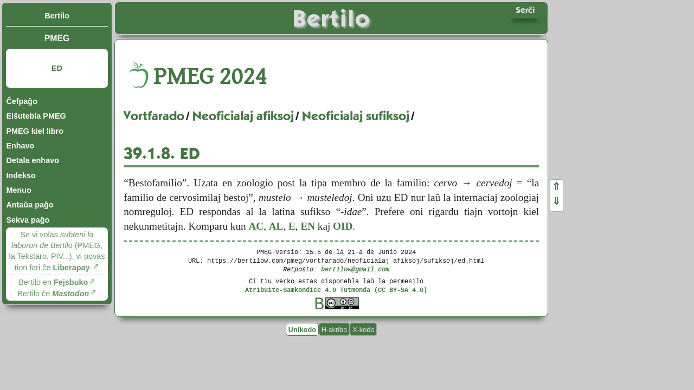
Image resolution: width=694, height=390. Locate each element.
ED (57, 68)
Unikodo (302, 329)
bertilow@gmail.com (355, 269)
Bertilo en (53, 282)
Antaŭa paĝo (29, 204)
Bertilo (56, 15)
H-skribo (335, 329)
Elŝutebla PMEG (36, 116)
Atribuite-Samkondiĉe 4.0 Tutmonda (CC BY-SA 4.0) (336, 289)
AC (256, 226)
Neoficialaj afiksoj (243, 115)
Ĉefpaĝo (21, 101)
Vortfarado (154, 115)
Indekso (20, 175)
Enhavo (20, 145)
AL (276, 226)
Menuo (18, 190)
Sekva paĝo (27, 220)
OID (342, 226)
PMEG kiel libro (34, 131)
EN (307, 226)
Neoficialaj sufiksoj (355, 115)
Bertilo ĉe (53, 293)
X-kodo (363, 329)
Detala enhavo (32, 160)
